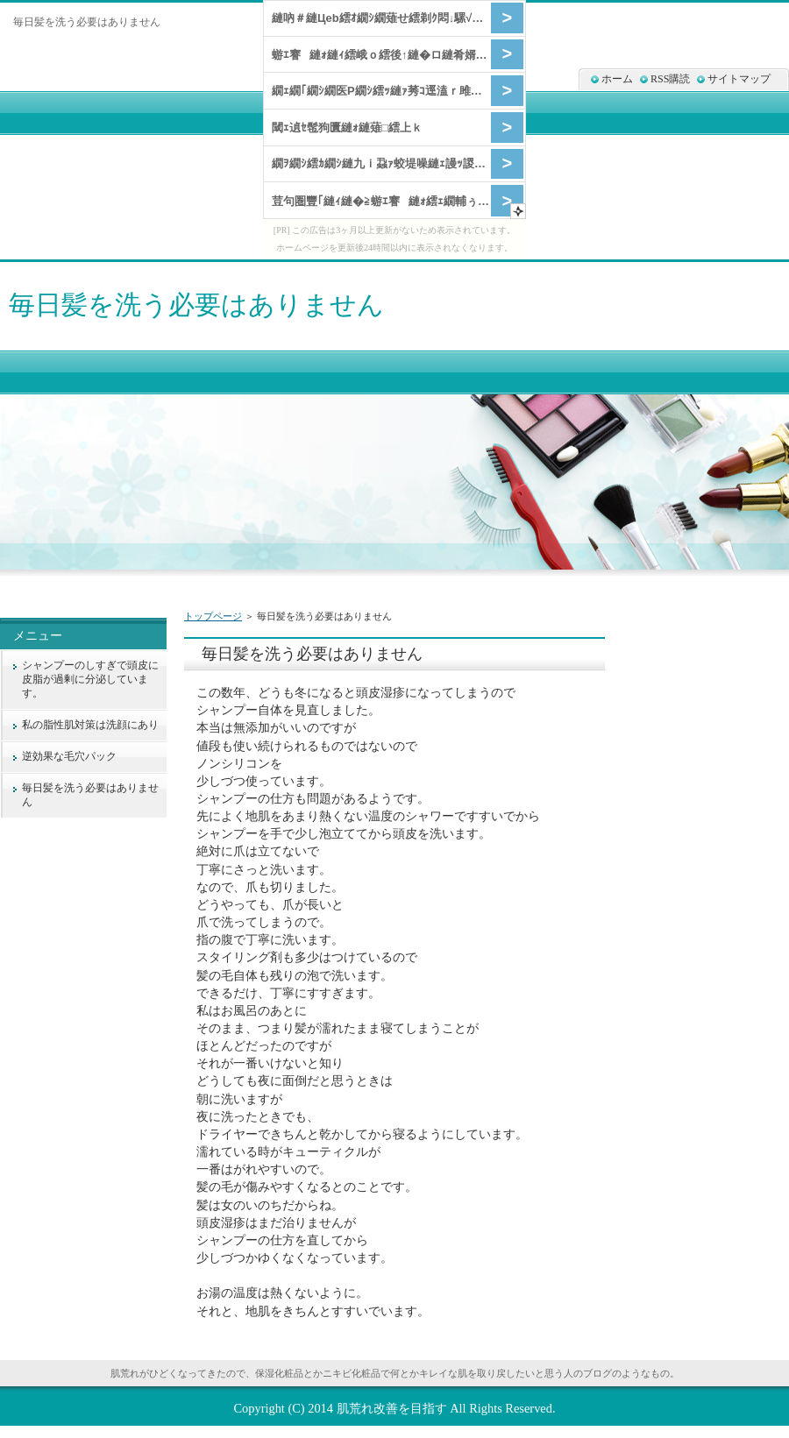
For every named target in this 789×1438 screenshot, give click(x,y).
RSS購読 (670, 79)
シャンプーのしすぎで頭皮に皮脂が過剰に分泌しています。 (90, 679)
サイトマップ (739, 79)
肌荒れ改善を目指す (392, 1408)
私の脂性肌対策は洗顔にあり (90, 725)
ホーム (617, 79)
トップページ (213, 616)
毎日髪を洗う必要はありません (196, 304)
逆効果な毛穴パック (69, 756)
